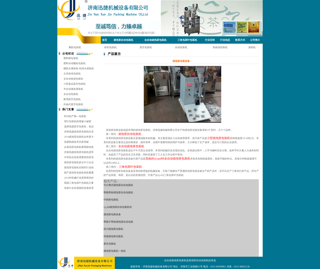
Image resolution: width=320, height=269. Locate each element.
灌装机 (252, 47)
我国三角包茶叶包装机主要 (79, 182)
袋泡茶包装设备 (112, 214)
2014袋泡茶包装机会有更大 (79, 136)
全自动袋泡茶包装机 (155, 40)
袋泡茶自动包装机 (123, 40)
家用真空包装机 (72, 99)
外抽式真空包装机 (73, 104)
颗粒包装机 (75, 47)
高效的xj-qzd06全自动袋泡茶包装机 (167, 158)
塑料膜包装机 (70, 58)
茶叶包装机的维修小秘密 (77, 121)
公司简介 (255, 40)
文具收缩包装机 (72, 73)
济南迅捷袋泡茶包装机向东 (79, 131)
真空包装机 (146, 47)
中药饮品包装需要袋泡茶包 (79, 157)
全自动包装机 (70, 94)
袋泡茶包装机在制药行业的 (79, 167)
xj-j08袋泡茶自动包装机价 (118, 207)
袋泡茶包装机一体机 (115, 251)
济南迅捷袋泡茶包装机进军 (79, 152)
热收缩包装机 (220, 47)
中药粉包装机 (111, 199)
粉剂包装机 (110, 47)
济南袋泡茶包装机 (113, 236)
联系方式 (240, 40)
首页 (104, 40)
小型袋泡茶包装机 (218, 138)
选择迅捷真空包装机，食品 (79, 126)
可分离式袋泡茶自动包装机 (118, 185)
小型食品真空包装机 (74, 83)
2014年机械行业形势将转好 (79, 177)
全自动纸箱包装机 (73, 78)
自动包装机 (181, 47)
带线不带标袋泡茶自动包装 (118, 221)
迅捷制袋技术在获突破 (76, 141)
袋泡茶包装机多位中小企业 (79, 162)
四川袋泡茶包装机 (113, 229)
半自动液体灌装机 (73, 89)
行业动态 (225, 40)
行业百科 (210, 40)
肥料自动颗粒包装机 (74, 63)
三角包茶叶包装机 (187, 40)
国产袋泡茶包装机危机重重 (79, 172)
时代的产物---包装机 (75, 116)
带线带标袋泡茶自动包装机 (118, 192)
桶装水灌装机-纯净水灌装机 (78, 68)
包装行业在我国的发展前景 (79, 188)
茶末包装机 (110, 243)
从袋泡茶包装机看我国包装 (79, 147)
